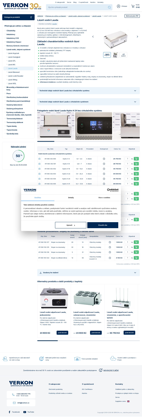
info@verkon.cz (23, 403)
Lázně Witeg (12, 80)
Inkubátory (11, 34)
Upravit (71, 225)
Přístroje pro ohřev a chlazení (55, 16)
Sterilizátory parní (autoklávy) (18, 101)
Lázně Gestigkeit (14, 57)
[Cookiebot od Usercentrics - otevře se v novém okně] (108, 190)
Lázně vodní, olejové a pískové (18, 49)
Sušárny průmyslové (15, 109)
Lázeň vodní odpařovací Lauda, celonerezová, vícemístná (86, 313)
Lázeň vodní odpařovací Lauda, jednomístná (53, 313)
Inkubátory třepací (14, 42)
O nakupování (60, 2)
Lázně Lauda (12, 68)
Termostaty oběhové (15, 122)
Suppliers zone (122, 401)
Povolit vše (102, 225)
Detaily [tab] (71, 198)
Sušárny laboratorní (14, 105)
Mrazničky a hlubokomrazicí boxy (18, 88)
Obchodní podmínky (56, 389)
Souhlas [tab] (37, 198)
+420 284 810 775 (23, 394)
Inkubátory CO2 (13, 38)
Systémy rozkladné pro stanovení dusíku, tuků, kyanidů (19, 113)
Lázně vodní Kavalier (15, 76)
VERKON (40, 16)
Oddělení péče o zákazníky (124, 389)
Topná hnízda (12, 130)
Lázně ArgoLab (13, 53)
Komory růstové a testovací (18, 46)
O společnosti (83, 2)
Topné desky (12, 126)
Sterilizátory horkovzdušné (17, 97)
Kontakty (100, 2)
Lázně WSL (12, 83)
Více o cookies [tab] (104, 198)
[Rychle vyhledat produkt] (77, 7)
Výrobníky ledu (12, 134)
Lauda (54, 24)
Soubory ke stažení (48, 272)
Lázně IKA (11, 65)
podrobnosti (62, 332)
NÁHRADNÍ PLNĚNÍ (108, 370)
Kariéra (92, 2)
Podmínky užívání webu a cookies (60, 393)
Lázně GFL (12, 61)
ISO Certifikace (87, 389)
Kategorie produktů (18, 17)
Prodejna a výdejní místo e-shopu (127, 393)
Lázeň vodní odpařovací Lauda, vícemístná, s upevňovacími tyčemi (120, 315)
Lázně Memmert (14, 72)
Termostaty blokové (15, 119)
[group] (55, 126)
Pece (9, 93)
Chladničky (11, 31)
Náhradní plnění (18, 147)
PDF (132, 16)
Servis (69, 2)
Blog (74, 2)
